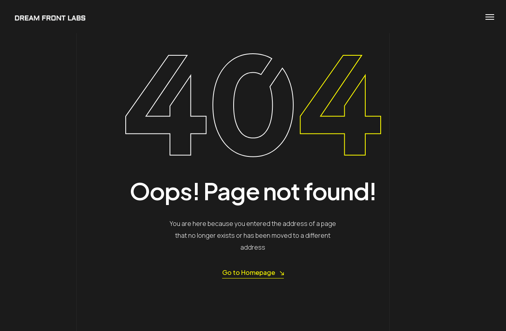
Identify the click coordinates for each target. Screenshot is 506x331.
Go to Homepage (253, 272)
